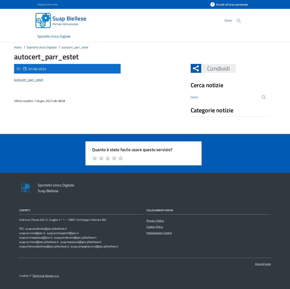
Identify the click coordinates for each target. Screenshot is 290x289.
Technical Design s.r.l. (45, 275)
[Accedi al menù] (18, 20)
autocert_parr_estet (28, 79)
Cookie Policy (154, 227)
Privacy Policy (155, 220)
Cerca (228, 20)
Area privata (263, 264)
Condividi (215, 68)
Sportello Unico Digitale (53, 36)
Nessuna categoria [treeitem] (204, 119)
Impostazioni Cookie (159, 233)
